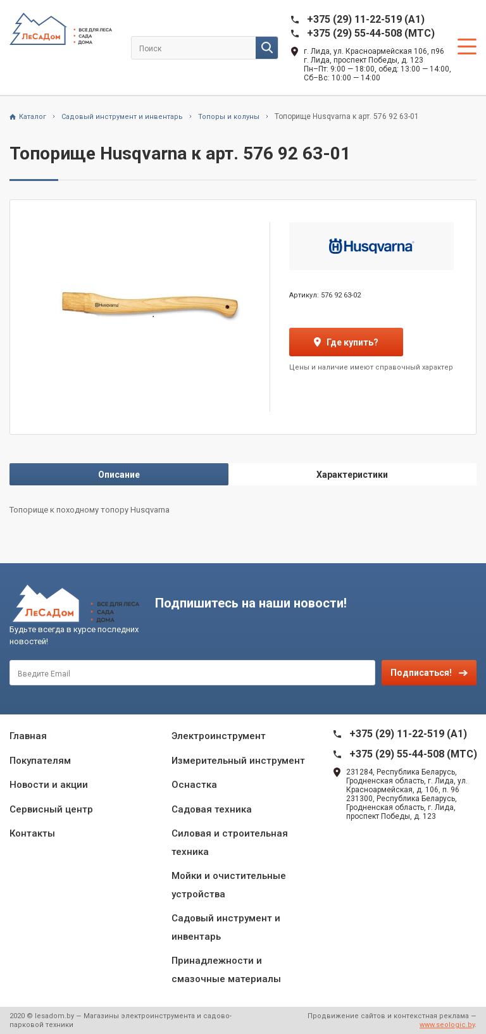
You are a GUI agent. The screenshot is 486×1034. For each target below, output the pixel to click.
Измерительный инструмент (238, 760)
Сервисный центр (51, 809)
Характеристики (352, 475)
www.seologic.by (447, 1025)
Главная (28, 736)
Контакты (32, 833)
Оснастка (194, 784)
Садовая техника (211, 809)
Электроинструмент (218, 736)
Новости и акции (48, 784)
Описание (119, 475)
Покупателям (40, 760)
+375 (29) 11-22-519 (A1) (366, 19)
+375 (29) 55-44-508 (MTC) (371, 33)
